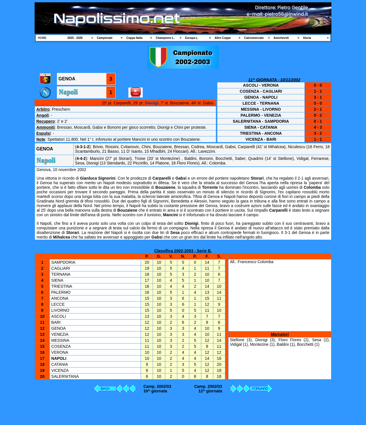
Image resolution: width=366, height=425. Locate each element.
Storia (307, 37)
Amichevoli (281, 37)
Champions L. (165, 37)
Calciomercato (254, 37)
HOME (42, 37)
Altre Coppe (223, 37)
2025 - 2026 (75, 37)
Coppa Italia (134, 37)
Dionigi (151, 103)
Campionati (104, 37)
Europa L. (191, 37)
